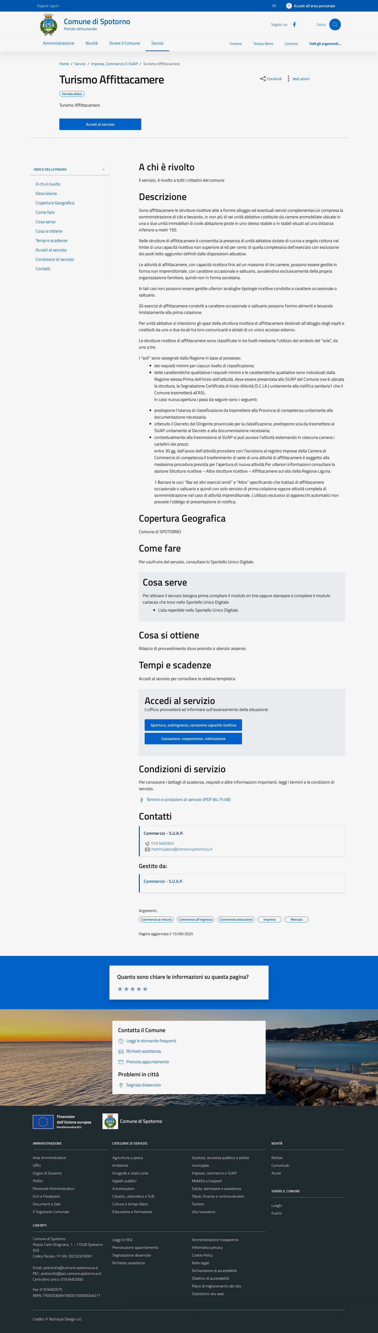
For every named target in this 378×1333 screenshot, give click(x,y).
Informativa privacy (207, 1247)
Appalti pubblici (124, 1181)
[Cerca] (335, 24)
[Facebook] (292, 24)
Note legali (200, 1263)
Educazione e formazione (132, 1212)
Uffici (37, 1165)
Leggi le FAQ (122, 1240)
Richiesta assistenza (128, 1263)
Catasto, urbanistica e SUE (133, 1196)
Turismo (236, 43)
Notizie (277, 1157)
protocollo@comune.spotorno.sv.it (70, 1268)
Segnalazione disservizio (131, 1255)
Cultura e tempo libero (130, 1204)
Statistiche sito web (208, 1294)
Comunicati (280, 1165)
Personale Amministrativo (53, 1188)
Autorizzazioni (123, 1188)
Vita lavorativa (203, 1212)
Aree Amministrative (49, 1157)
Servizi (157, 43)
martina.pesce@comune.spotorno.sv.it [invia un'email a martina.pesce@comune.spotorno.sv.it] (178, 849)
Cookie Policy (202, 1255)
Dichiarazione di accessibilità (214, 1270)
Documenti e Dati (47, 1204)
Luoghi (276, 1205)
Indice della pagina (69, 169)
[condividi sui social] (270, 79)
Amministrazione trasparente (215, 1240)
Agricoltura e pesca (127, 1157)
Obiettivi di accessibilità (210, 1278)
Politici (38, 1181)
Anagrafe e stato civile (130, 1173)
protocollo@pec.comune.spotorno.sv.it (71, 1273)
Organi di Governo (47, 1173)
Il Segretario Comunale (51, 1212)
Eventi (276, 1213)
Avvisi (276, 1173)
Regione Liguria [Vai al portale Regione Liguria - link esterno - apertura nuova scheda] (48, 5)
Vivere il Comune (124, 43)
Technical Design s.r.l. (65, 1319)
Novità (92, 43)
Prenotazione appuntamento (135, 1247)
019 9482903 (159, 843)
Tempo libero (263, 43)
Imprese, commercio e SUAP (214, 1173)
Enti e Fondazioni (46, 1196)
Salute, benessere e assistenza (216, 1188)
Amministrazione (58, 43)
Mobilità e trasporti (207, 1181)
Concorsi (291, 43)
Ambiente (120, 1165)
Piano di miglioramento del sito (216, 1286)
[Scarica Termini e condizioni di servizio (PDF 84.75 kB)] (184, 799)
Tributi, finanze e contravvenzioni (218, 1196)
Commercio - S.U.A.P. (163, 881)
